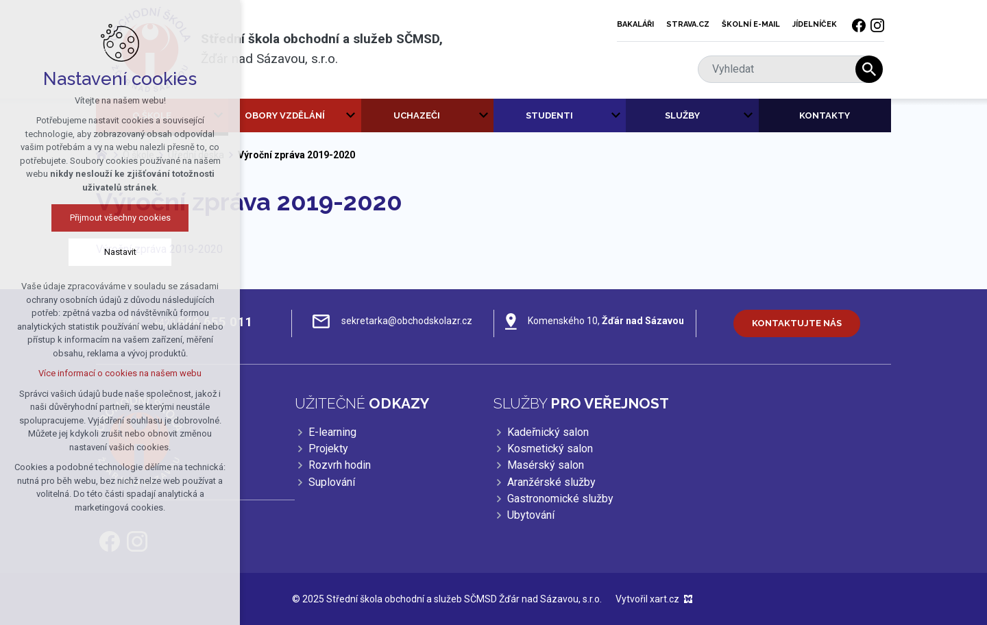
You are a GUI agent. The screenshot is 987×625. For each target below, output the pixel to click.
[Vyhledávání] (869, 69)
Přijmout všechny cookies (108, 217)
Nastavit (109, 252)
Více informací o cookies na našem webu (109, 373)
